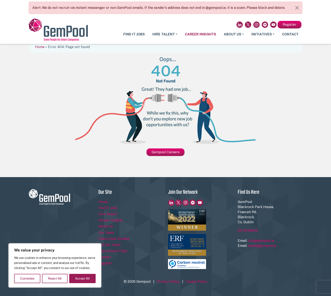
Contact (290, 34)
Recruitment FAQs (112, 251)
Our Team (106, 233)
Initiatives (261, 34)
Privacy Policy (168, 282)
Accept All (82, 278)
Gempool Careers (165, 152)
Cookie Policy (196, 282)
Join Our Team (109, 245)
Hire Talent (163, 34)
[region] (54, 265)
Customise (27, 278)
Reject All (55, 278)
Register (289, 25)
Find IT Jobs (134, 34)
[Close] (297, 8)
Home (40, 47)
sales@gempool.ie (262, 246)
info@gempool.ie (261, 241)
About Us (232, 34)
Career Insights (200, 34)
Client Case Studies (113, 239)
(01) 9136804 (248, 231)
